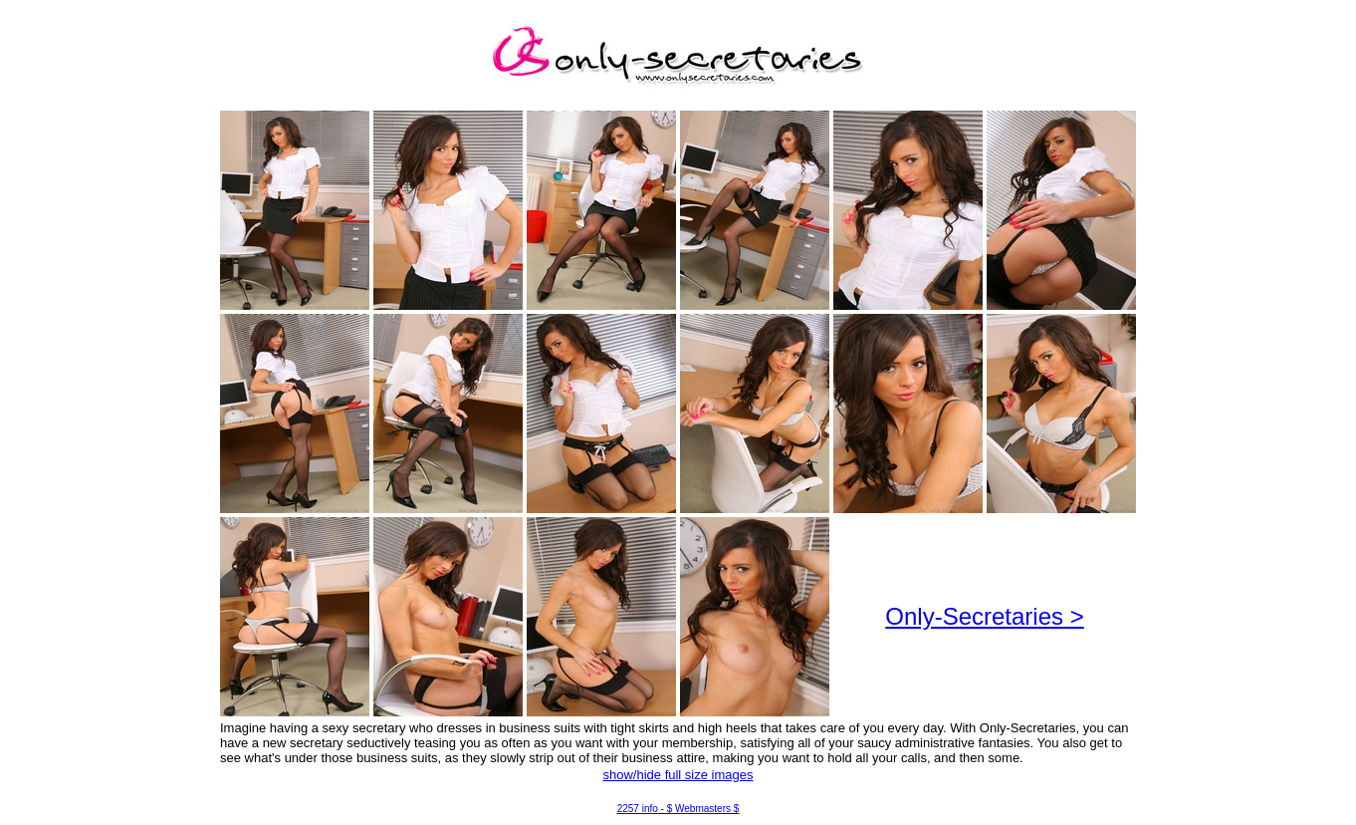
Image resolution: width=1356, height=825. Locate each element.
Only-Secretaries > (984, 616)
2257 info (637, 808)
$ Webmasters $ (703, 808)
